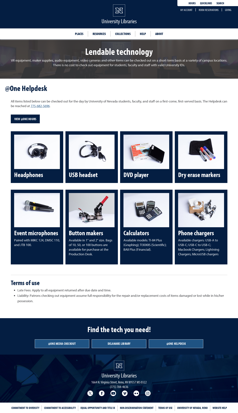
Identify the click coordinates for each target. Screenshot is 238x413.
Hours (192, 3)
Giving (228, 10)
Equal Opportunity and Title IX (98, 408)
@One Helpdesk (176, 343)
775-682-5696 (40, 106)
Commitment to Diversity (25, 408)
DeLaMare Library (119, 343)
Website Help (220, 408)
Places (79, 34)
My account (186, 10)
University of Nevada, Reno (192, 408)
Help (143, 34)
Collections (123, 34)
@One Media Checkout (62, 343)
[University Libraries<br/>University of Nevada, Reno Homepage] (119, 366)
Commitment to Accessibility (60, 408)
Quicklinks (206, 3)
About (159, 34)
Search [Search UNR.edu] (220, 3)
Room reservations (209, 10)
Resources (99, 34)
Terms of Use (165, 408)
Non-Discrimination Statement (136, 408)
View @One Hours (25, 119)
